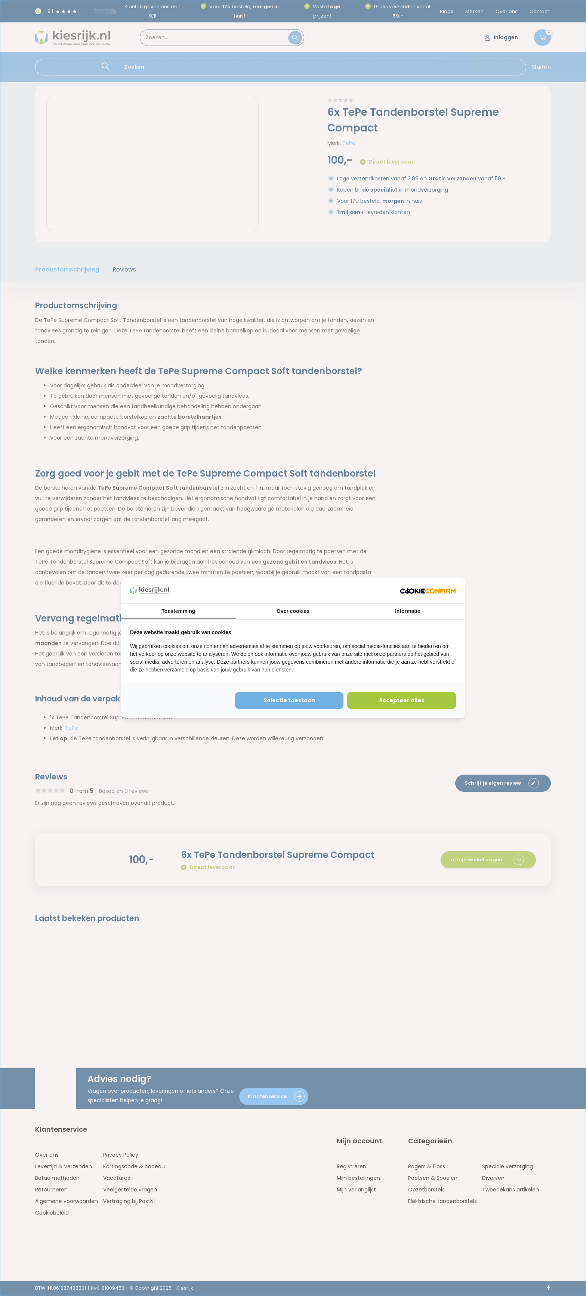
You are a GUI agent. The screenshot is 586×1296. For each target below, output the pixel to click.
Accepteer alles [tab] (401, 700)
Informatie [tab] (407, 611)
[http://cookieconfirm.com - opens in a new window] (428, 590)
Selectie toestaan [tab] (289, 700)
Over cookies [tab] (293, 611)
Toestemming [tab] (178, 611)
